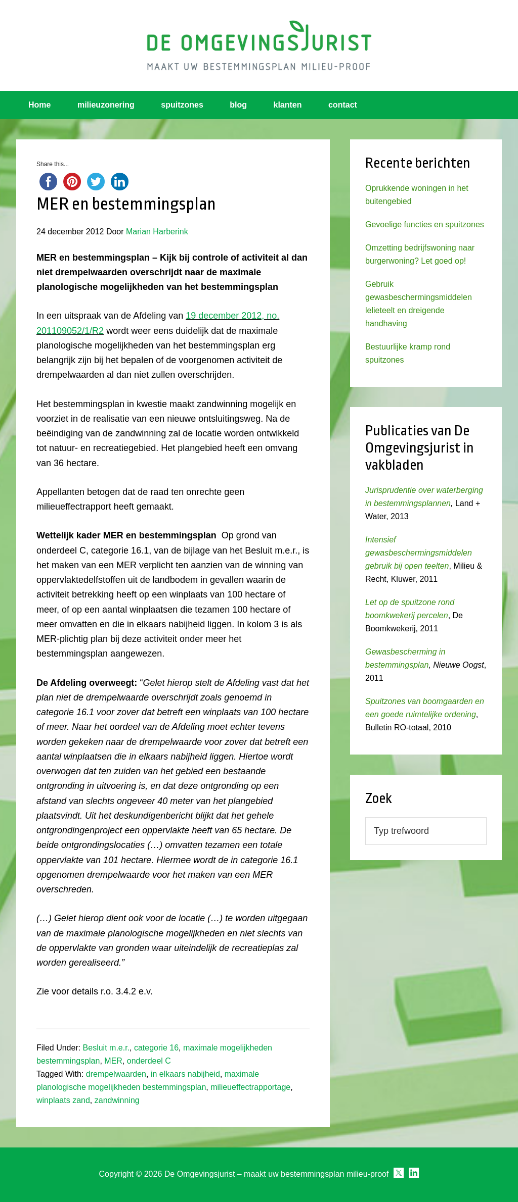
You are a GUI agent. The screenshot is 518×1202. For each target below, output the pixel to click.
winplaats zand (63, 1100)
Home (39, 105)
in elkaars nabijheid (185, 1074)
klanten (288, 105)
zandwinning (117, 1100)
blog (238, 105)
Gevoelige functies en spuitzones (424, 224)
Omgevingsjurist (259, 45)
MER (113, 1061)
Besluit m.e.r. (106, 1047)
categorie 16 (156, 1047)
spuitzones (182, 105)
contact (342, 105)
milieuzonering (106, 105)
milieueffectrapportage (250, 1087)
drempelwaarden (116, 1074)
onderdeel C (149, 1061)
